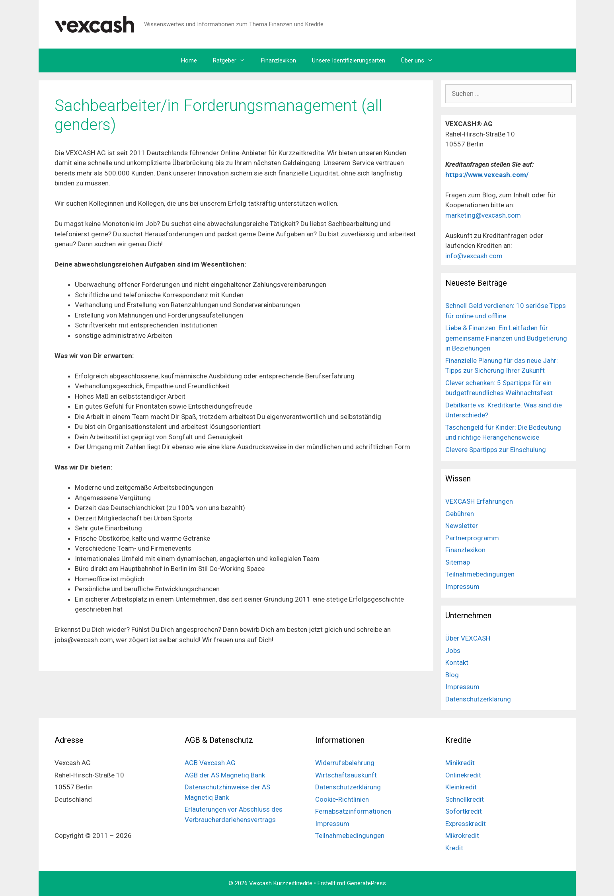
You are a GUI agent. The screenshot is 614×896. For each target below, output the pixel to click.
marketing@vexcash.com (483, 215)
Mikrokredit (462, 836)
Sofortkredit (463, 811)
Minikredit (460, 763)
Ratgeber (233, 60)
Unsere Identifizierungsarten (348, 60)
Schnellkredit (464, 799)
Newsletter (461, 526)
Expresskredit (465, 824)
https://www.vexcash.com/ (487, 175)
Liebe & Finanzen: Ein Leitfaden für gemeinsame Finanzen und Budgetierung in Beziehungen (506, 338)
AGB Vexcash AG (210, 763)
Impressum (462, 586)
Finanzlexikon (278, 60)
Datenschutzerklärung (478, 699)
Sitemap (457, 562)
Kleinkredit (461, 787)
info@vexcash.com (474, 256)
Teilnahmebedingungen (480, 574)
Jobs (452, 650)
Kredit (454, 848)
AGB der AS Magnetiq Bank (225, 775)
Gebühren (459, 514)
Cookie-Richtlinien (342, 799)
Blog (452, 675)
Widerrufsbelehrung (344, 763)
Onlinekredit (463, 775)
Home (189, 60)
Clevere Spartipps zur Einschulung (495, 450)
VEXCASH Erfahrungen (479, 501)
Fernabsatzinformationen (353, 811)
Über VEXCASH (467, 638)
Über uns (421, 60)
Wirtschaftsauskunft (346, 775)
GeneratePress (366, 883)
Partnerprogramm (472, 538)
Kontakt (456, 662)
